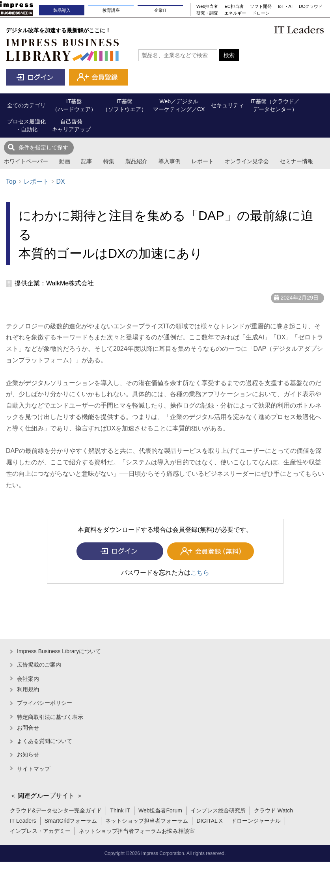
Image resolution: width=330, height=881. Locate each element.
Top (11, 181)
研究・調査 (207, 13)
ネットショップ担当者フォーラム (146, 821)
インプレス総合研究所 (218, 810)
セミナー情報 (296, 161)
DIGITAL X (209, 821)
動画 (64, 161)
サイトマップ (33, 769)
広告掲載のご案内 (39, 664)
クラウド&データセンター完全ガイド (56, 810)
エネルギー (235, 13)
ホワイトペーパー (26, 161)
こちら (199, 572)
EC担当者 (233, 6)
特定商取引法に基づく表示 (50, 717)
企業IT (160, 10)
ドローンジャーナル (256, 821)
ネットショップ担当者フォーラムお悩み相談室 (137, 831)
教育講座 (111, 10)
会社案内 (28, 679)
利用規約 (28, 689)
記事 (86, 161)
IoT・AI (285, 6)
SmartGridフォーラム (71, 821)
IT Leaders (23, 821)
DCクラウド (311, 6)
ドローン (261, 13)
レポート (203, 161)
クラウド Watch (273, 810)
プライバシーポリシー (44, 703)
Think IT (120, 810)
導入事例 (169, 161)
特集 (108, 161)
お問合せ (28, 728)
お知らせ (28, 754)
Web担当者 (207, 6)
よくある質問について (44, 741)
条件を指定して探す (43, 147)
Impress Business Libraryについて (59, 651)
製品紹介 (136, 161)
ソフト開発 (261, 6)
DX (60, 181)
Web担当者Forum (160, 810)
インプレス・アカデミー (40, 831)
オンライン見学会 (247, 161)
